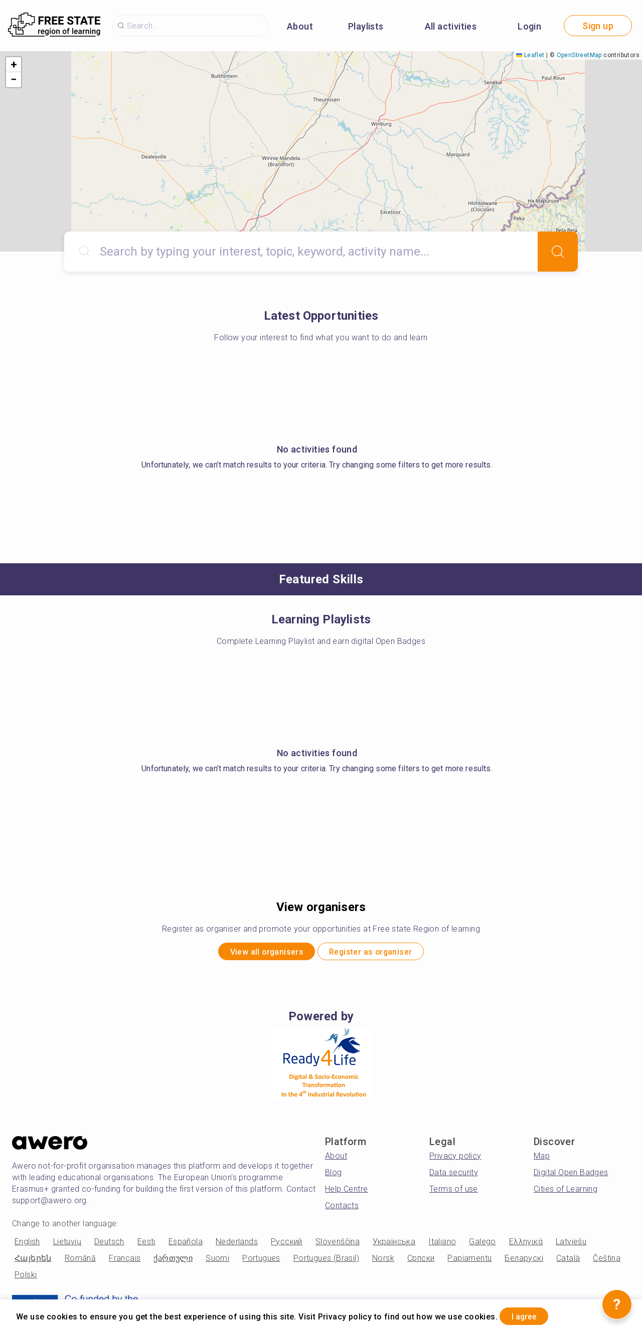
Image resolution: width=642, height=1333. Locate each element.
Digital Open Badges (571, 1176)
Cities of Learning (565, 1192)
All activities (451, 26)
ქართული (173, 1261)
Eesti (146, 1245)
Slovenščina (337, 1245)
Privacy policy (455, 1159)
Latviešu (571, 1245)
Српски (420, 1261)
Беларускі (524, 1261)
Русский (286, 1245)
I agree (532, 1314)
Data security (453, 1176)
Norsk (383, 1261)
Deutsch (109, 1245)
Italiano (442, 1245)
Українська (394, 1245)
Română (80, 1261)
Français (124, 1261)
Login (529, 26)
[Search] (558, 252)
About (300, 26)
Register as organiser (380, 953)
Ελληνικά (526, 1245)
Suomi (217, 1261)
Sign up (597, 26)
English (27, 1245)
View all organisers (256, 953)
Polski (26, 1278)
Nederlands (237, 1245)
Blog (333, 1176)
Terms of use (453, 1192)
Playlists (366, 26)
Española (186, 1245)
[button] (13, 64)
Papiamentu (469, 1261)
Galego (482, 1245)
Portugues (261, 1261)
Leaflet (530, 55)
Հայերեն (33, 1261)
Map (542, 1159)
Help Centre (346, 1192)
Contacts (342, 1209)
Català (568, 1261)
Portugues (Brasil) (326, 1261)
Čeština (606, 1261)
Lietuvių (67, 1245)
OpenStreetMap (579, 55)
